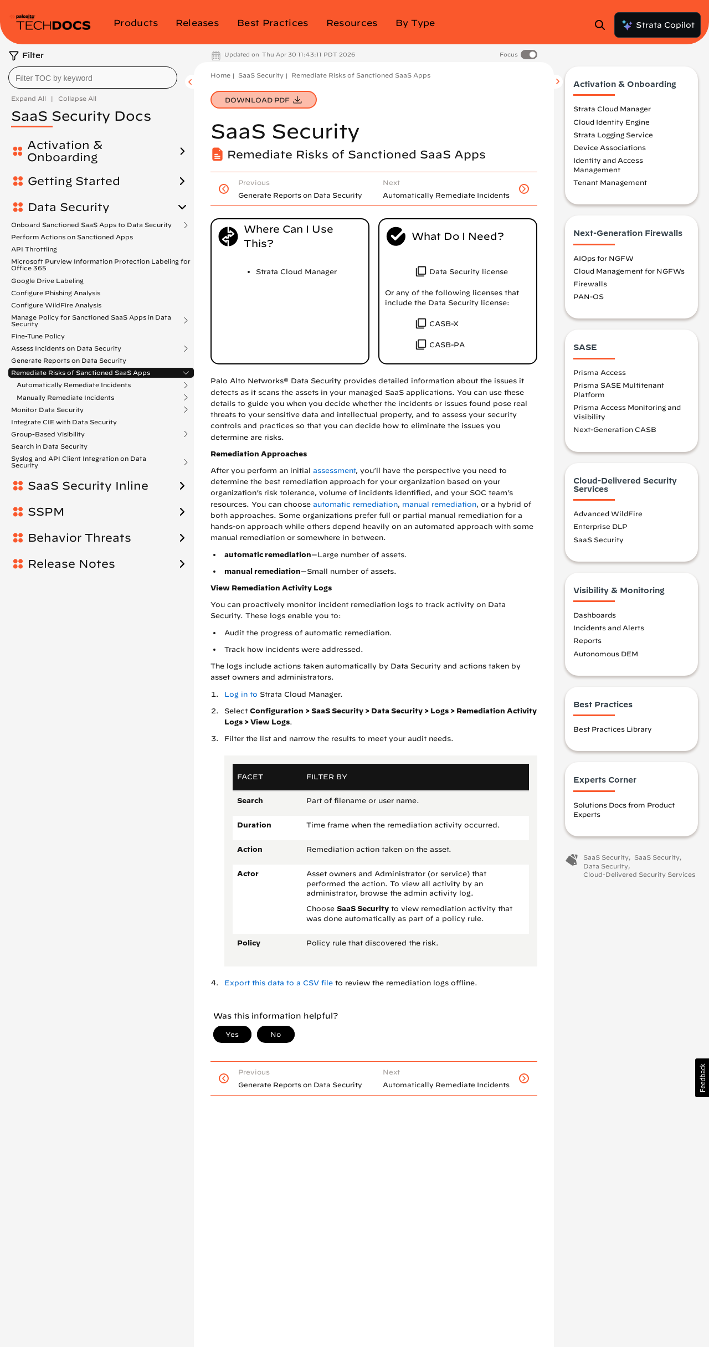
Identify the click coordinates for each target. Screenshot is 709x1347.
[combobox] (92, 77)
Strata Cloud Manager (612, 108)
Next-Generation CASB (614, 429)
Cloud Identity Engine (611, 122)
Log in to (241, 694)
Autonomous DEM (605, 653)
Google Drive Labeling (47, 280)
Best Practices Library (612, 729)
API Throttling (34, 249)
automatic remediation (355, 504)
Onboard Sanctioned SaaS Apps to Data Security (91, 225)
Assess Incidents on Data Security (66, 348)
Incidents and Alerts (608, 627)
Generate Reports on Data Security (68, 360)
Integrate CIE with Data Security (64, 421)
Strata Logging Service (613, 134)
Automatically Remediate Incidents (74, 385)
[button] (702, 1077)
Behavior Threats (79, 538)
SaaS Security (261, 75)
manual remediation (439, 504)
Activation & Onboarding (64, 151)
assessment (334, 470)
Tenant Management (610, 182)
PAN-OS (588, 296)
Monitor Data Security (47, 410)
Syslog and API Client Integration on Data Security (78, 462)
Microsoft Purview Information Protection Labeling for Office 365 (101, 264)
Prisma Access (599, 372)
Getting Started (74, 181)
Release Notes (71, 564)
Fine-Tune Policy (38, 336)
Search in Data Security (49, 446)
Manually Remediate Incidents (65, 397)
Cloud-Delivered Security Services (639, 874)
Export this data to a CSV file (278, 983)
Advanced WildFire (608, 513)
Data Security (69, 207)
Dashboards (594, 615)
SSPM (46, 512)
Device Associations (609, 147)
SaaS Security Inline (88, 486)
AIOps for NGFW (603, 258)
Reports (587, 640)
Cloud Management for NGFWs (629, 271)
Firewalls (590, 283)
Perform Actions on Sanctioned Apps (72, 236)
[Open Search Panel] (603, 25)
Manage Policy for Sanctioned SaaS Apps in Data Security (91, 320)
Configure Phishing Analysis (55, 292)
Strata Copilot (657, 25)
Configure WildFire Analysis (56, 305)
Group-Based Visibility (48, 434)
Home (220, 75)
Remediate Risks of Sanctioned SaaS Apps (80, 372)
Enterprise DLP (600, 526)
